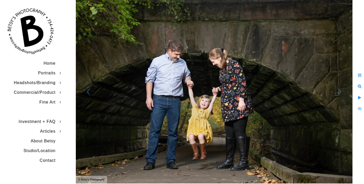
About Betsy (43, 141)
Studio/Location (40, 150)
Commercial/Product (35, 92)
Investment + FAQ (37, 121)
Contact (48, 160)
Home (50, 63)
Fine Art (47, 102)
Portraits (47, 73)
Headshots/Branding (35, 82)
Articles (48, 131)
